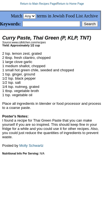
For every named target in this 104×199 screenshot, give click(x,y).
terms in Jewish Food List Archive (67, 16)
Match (16, 16)
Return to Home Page (70, 3)
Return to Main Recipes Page (38, 3)
